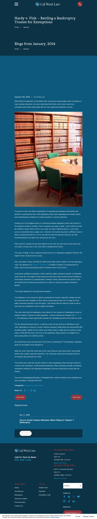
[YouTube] (78, 467)
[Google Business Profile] (69, 467)
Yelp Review (71, 492)
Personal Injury (20, 473)
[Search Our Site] (80, 456)
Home (17, 458)
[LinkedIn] (74, 472)
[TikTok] (69, 472)
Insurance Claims (21, 469)
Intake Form (43, 458)
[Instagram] (64, 472)
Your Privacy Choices (40, 513)
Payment (42, 462)
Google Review (72, 484)
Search (66, 456)
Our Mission (19, 462)
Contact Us (19, 476)
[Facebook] (64, 467)
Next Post (76, 368)
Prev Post (20, 368)
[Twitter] (74, 467)
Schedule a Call (44, 466)
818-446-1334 (23, 430)
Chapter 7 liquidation (40, 235)
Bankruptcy (19, 466)
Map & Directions (60, 434)
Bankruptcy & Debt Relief (34, 356)
